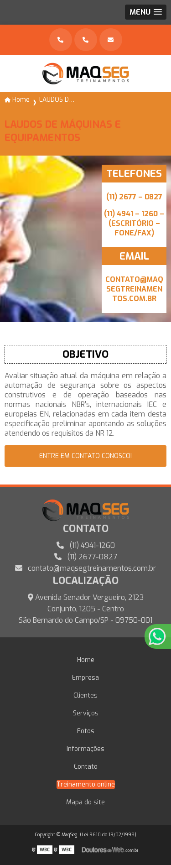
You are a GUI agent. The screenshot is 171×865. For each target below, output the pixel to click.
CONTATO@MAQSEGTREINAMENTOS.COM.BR (134, 289)
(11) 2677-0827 (85, 557)
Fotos (85, 731)
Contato (86, 766)
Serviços (85, 713)
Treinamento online (86, 784)
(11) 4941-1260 (86, 545)
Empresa (85, 677)
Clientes (85, 695)
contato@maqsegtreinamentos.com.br (85, 568)
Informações (85, 749)
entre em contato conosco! (85, 456)
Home (85, 660)
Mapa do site (85, 802)
